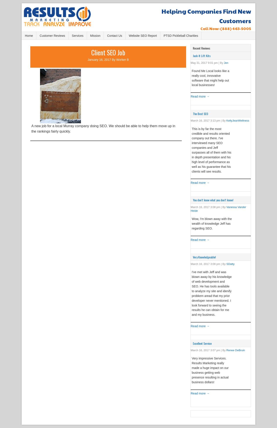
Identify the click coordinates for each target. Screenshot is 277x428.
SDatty (230, 264)
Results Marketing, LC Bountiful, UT (62, 17)
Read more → (200, 96)
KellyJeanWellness (237, 120)
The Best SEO (200, 113)
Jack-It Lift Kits (202, 55)
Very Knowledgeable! (204, 257)
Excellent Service (202, 343)
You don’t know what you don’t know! (213, 200)
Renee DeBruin (235, 350)
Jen (226, 62)
